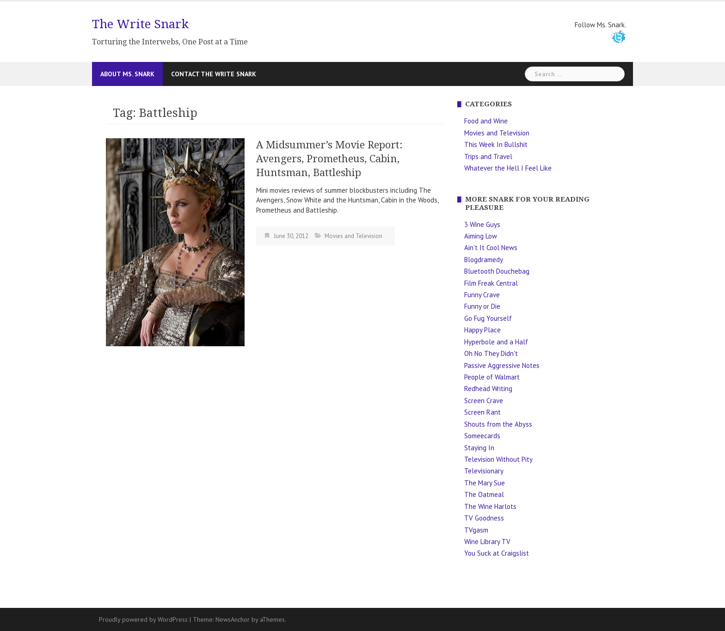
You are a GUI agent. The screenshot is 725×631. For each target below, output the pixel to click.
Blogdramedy (483, 259)
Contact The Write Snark (213, 74)
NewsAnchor (232, 619)
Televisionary (484, 470)
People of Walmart (492, 377)
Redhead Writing (488, 388)
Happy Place (482, 329)
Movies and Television (353, 236)
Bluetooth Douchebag (496, 271)
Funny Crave (482, 294)
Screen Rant (482, 412)
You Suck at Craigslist (496, 553)
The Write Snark (140, 24)
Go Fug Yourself (488, 318)
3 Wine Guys (482, 224)
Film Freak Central (491, 283)
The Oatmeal (484, 494)
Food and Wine (486, 120)
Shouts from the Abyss (498, 424)
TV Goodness (484, 518)
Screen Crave (483, 400)
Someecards (482, 435)
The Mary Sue (484, 482)
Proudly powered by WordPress (143, 619)
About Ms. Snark (127, 74)
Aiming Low (480, 236)
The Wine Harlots (490, 506)
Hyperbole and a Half (496, 341)
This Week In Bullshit (496, 144)
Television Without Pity (498, 459)
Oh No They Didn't (491, 353)
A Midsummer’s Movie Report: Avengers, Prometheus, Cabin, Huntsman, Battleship (329, 158)
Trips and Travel (488, 156)
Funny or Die (482, 306)
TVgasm (476, 530)
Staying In (479, 447)
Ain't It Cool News (490, 247)
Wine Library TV (487, 541)
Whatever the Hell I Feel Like (508, 168)
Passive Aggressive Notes (502, 365)
